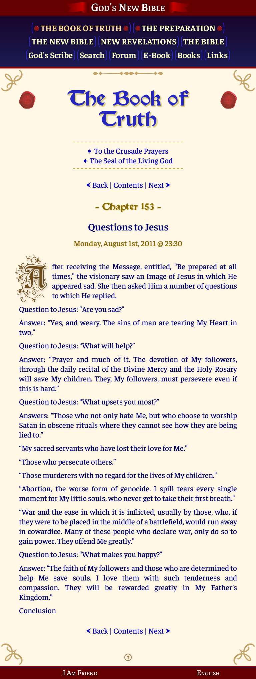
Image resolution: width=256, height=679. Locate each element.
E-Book (156, 54)
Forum (124, 54)
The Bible (203, 41)
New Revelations (139, 41)
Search (92, 54)
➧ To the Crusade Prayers (128, 150)
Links (217, 54)
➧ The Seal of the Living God (128, 160)
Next (159, 184)
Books (188, 54)
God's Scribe (50, 54)
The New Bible (63, 41)
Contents (128, 184)
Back (97, 184)
